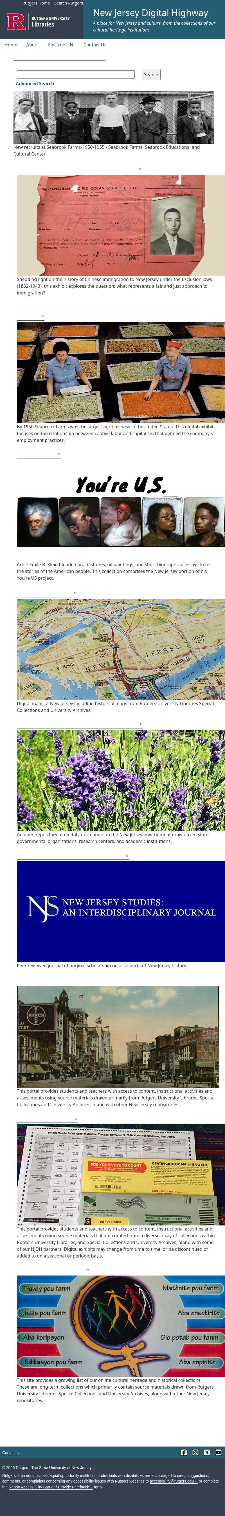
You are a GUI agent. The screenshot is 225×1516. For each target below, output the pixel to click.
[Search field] (76, 74)
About (32, 45)
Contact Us (95, 45)
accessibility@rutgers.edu (174, 1481)
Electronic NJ (61, 45)
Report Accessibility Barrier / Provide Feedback (51, 1487)
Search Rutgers (68, 3)
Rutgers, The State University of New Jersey (55, 1468)
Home (10, 45)
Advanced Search (35, 83)
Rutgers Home (36, 3)
